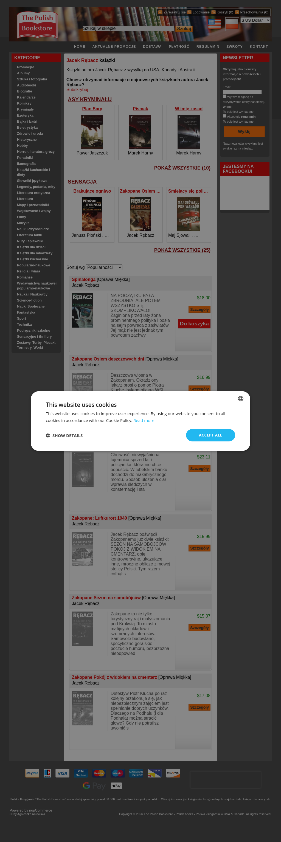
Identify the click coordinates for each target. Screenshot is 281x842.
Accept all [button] (210, 435)
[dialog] (140, 421)
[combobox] (240, 398)
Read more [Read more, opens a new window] (143, 420)
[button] (64, 435)
